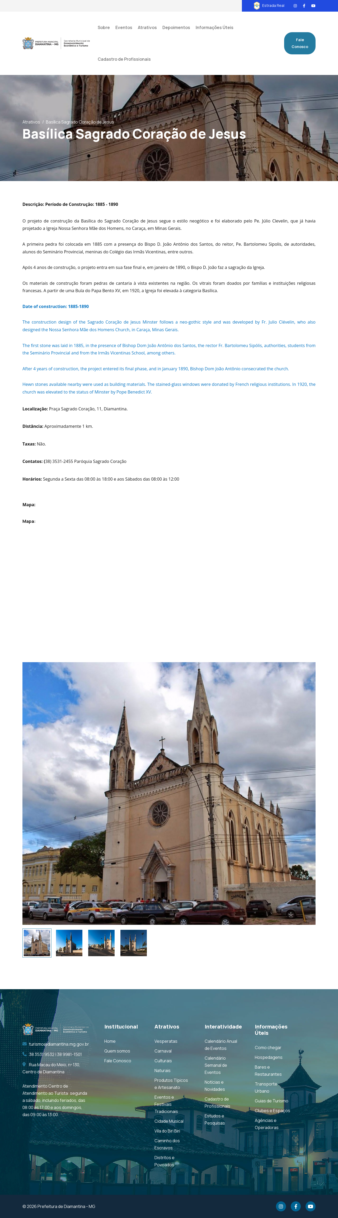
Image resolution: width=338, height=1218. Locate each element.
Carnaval (163, 1051)
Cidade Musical (169, 1121)
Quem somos (117, 1051)
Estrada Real (269, 5)
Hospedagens (269, 1057)
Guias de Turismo (271, 1101)
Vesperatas (165, 1041)
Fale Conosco (300, 43)
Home (110, 1041)
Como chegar (268, 1047)
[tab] (36, 943)
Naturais (162, 1070)
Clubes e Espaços (272, 1110)
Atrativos (31, 122)
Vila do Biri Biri (167, 1131)
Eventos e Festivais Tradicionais (166, 1104)
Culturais (163, 1061)
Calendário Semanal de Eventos (216, 1065)
